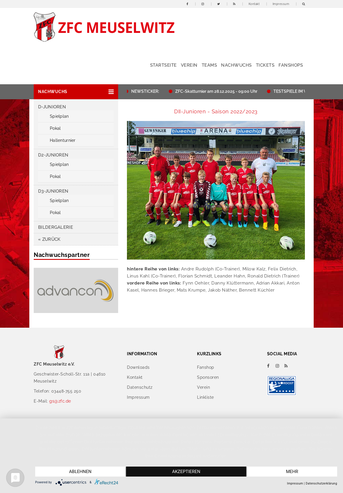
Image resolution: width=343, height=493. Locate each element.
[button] (76, 92)
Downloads (138, 367)
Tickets (265, 65)
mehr (292, 471)
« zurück (49, 239)
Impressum (281, 4)
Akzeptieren (186, 471)
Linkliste (205, 397)
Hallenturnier (63, 140)
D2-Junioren (53, 155)
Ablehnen (80, 471)
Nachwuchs (236, 65)
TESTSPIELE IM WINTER (298, 91)
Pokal (55, 128)
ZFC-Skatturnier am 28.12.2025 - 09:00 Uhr (218, 91)
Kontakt (254, 4)
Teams (209, 65)
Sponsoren (208, 377)
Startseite (163, 65)
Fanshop (205, 367)
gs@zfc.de (60, 401)
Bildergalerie (55, 227)
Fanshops (291, 65)
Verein (189, 65)
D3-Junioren (53, 191)
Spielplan (59, 116)
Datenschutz (140, 387)
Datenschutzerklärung (321, 483)
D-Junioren (52, 107)
